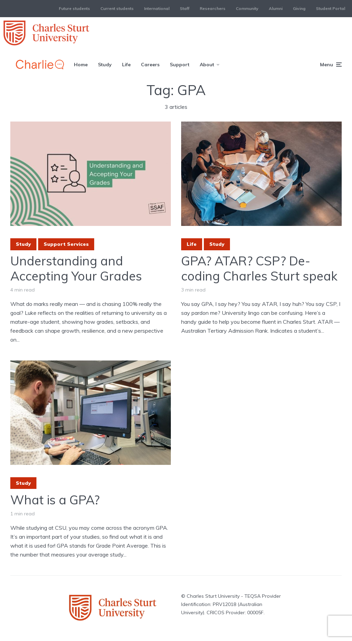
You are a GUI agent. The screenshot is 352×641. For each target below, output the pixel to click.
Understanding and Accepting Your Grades (76, 268)
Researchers (213, 8)
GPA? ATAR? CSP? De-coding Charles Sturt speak (259, 268)
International (156, 8)
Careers (150, 64)
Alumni (276, 8)
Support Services (66, 244)
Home (81, 64)
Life (126, 64)
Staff (184, 8)
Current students (117, 8)
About (207, 64)
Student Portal (330, 8)
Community (247, 8)
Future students (74, 8)
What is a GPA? (55, 499)
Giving (299, 8)
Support (179, 64)
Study (105, 64)
